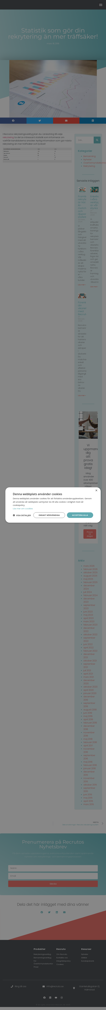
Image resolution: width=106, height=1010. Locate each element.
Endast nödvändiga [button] (47, 512)
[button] (22, 520)
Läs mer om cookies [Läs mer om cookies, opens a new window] (23, 506)
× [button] (96, 488)
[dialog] (53, 505)
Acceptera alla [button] (79, 512)
